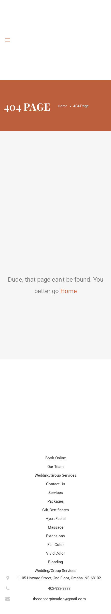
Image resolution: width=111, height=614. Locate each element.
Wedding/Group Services (55, 475)
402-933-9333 (59, 588)
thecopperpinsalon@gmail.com (59, 599)
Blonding (55, 562)
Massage (55, 527)
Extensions (55, 536)
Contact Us (55, 484)
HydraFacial (56, 518)
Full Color (55, 544)
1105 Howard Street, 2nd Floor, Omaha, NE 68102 (59, 578)
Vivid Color (55, 553)
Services (55, 492)
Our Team (55, 466)
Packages (55, 501)
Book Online (55, 458)
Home (68, 291)
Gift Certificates (55, 510)
